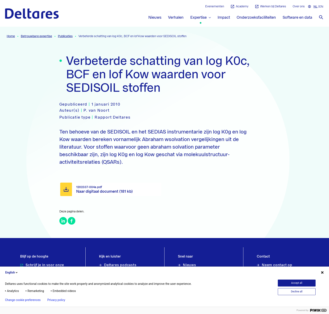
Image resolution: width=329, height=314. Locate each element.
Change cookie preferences (22, 300)
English (11, 272)
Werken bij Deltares (270, 6)
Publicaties (65, 36)
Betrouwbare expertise (36, 36)
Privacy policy (56, 300)
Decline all (297, 291)
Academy (239, 6)
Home (11, 36)
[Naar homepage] (32, 13)
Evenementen (214, 6)
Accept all (296, 282)
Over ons (299, 6)
